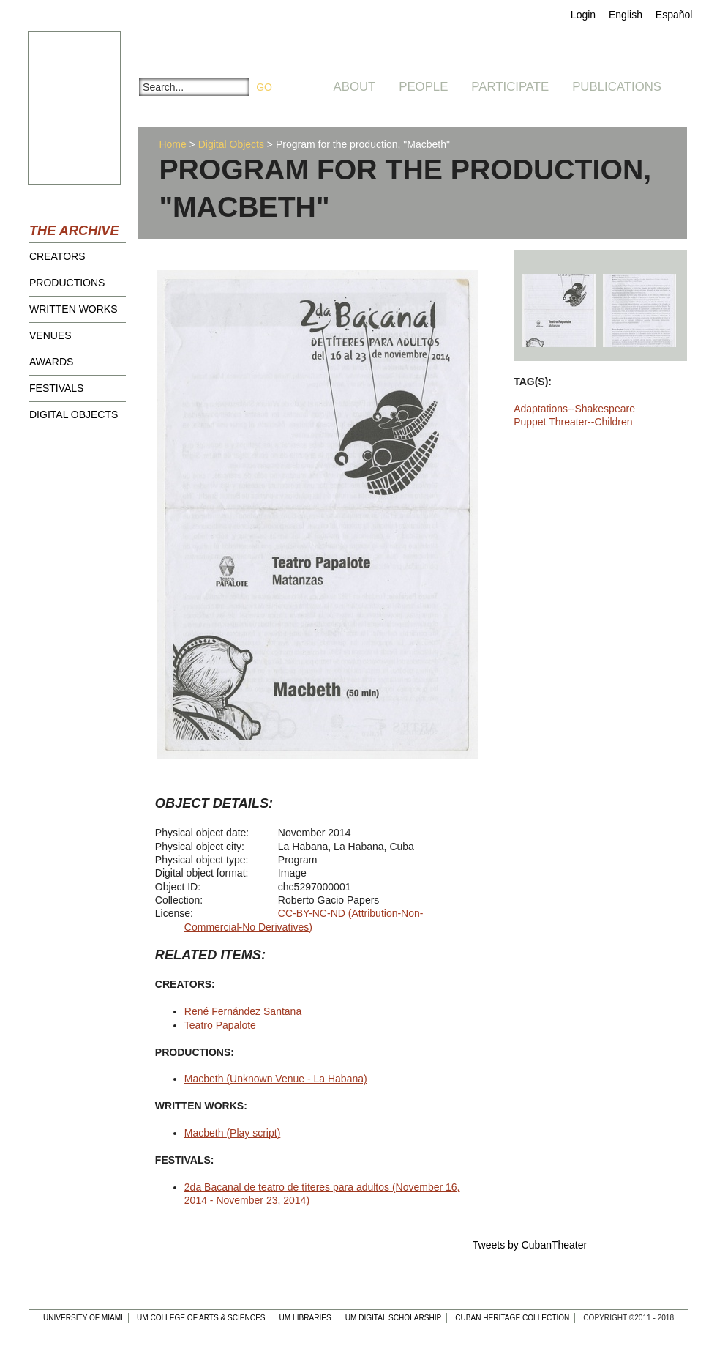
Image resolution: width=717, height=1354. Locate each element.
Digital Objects (73, 414)
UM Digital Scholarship (393, 1318)
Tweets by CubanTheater (530, 1245)
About (355, 87)
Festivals (56, 388)
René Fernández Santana (242, 1011)
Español (674, 15)
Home (172, 144)
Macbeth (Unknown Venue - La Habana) (275, 1079)
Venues (50, 335)
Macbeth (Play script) (232, 1133)
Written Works (73, 309)
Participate (510, 87)
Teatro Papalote (220, 1025)
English (625, 15)
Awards (51, 362)
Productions (67, 283)
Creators (57, 256)
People (423, 87)
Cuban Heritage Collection (512, 1318)
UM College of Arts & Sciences (201, 1318)
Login (583, 15)
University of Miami (83, 1318)
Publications (616, 87)
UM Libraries (305, 1318)
